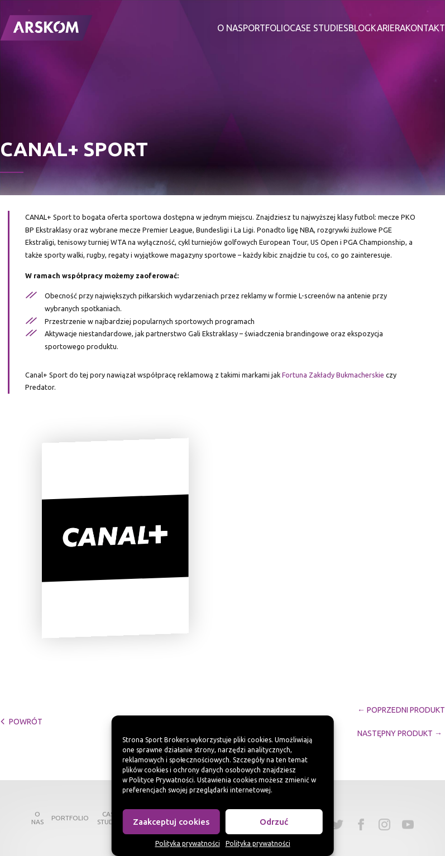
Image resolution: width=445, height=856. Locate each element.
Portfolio (266, 28)
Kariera (388, 28)
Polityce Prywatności (161, 780)
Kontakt (425, 28)
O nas (230, 28)
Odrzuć (274, 821)
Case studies (319, 28)
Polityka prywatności (187, 843)
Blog (359, 28)
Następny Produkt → (399, 733)
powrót (21, 721)
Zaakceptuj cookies (171, 821)
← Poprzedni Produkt (401, 709)
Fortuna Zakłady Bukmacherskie (333, 375)
